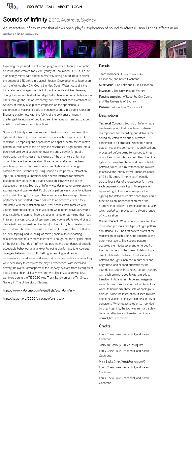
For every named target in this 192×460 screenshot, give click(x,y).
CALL (50, 6)
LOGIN (77, 6)
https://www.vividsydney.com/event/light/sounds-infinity (39, 290)
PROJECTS (35, 6)
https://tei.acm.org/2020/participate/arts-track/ (33, 298)
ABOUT (63, 6)
